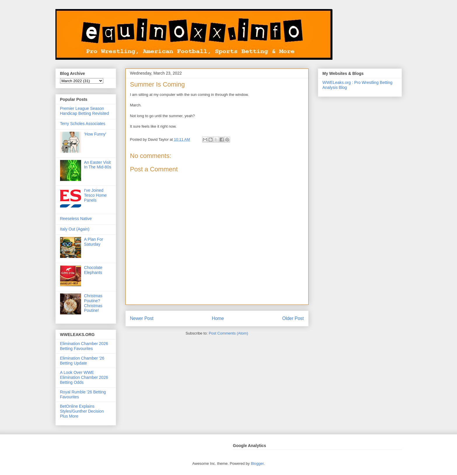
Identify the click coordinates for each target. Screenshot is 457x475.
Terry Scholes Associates (83, 123)
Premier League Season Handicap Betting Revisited (84, 111)
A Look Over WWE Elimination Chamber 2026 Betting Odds (84, 377)
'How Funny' (95, 134)
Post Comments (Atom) (228, 333)
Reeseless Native (76, 218)
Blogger (257, 463)
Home (218, 318)
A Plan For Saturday (93, 242)
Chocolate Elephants (93, 270)
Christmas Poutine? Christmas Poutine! (93, 303)
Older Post (293, 318)
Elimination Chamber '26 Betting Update (82, 360)
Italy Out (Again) (75, 229)
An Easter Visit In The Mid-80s (97, 165)
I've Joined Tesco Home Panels (95, 195)
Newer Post (142, 318)
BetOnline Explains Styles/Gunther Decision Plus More (82, 411)
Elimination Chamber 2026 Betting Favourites (84, 346)
